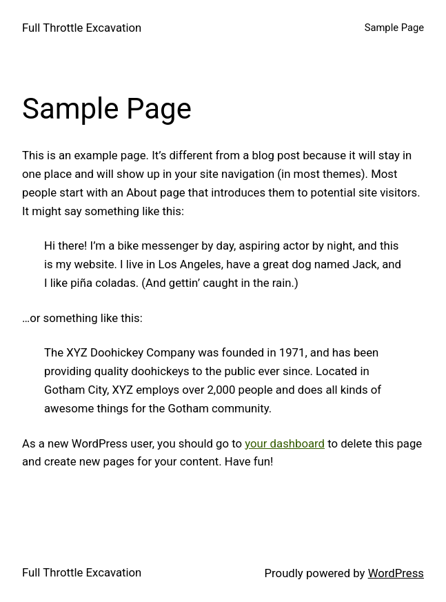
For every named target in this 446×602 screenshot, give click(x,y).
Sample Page (394, 27)
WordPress (396, 573)
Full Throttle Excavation (81, 27)
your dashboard (285, 443)
